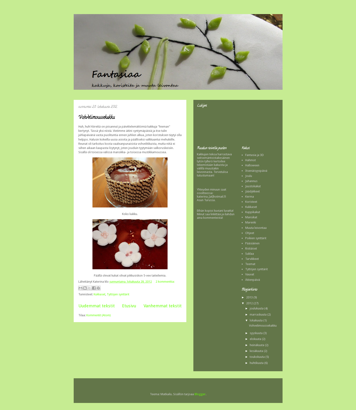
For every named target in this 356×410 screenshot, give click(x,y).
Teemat (250, 264)
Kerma (249, 196)
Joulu (248, 176)
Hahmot (250, 160)
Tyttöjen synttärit (118, 294)
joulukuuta (257, 308)
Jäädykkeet (252, 191)
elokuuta (256, 339)
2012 (249, 303)
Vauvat (249, 274)
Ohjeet (249, 233)
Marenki (250, 222)
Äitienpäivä (252, 279)
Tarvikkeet (252, 259)
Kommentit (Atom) (98, 315)
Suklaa (249, 253)
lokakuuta (256, 320)
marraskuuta (258, 314)
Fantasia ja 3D (254, 155)
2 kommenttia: (165, 281)
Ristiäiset (251, 248)
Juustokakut (253, 186)
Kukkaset (99, 294)
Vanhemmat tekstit (163, 305)
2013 (249, 297)
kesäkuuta (257, 351)
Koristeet (251, 201)
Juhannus (251, 181)
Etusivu (129, 305)
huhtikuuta (257, 363)
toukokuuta (257, 357)
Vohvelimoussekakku (96, 117)
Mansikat (251, 217)
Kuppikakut (252, 212)
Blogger (200, 394)
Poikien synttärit (255, 238)
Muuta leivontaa (256, 228)
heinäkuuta (257, 345)
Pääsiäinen (252, 243)
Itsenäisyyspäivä (256, 170)
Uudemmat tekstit (96, 305)
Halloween (252, 165)
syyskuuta (256, 333)
